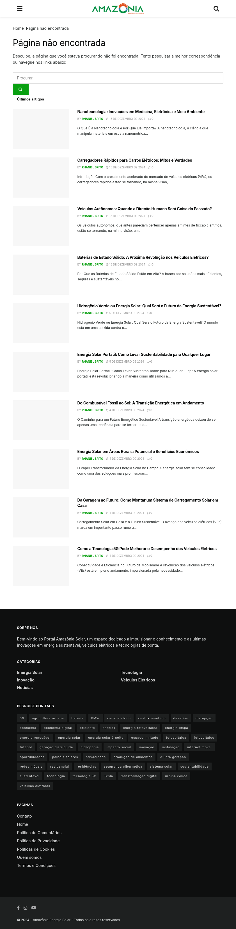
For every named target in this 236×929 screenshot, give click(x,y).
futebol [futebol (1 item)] (26, 747)
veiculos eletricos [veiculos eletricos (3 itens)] (35, 786)
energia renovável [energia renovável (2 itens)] (35, 738)
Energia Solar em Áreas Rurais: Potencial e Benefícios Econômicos (138, 451)
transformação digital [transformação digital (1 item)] (139, 776)
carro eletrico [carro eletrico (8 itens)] (118, 718)
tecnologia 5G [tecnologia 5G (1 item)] (85, 776)
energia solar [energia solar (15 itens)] (69, 738)
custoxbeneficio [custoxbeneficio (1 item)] (152, 718)
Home (18, 28)
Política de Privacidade (38, 840)
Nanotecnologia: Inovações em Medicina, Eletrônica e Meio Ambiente (141, 111)
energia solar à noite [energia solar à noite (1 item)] (105, 738)
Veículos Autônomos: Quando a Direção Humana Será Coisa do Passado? (144, 208)
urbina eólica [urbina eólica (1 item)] (176, 776)
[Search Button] (21, 89)
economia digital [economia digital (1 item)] (58, 728)
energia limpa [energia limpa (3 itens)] (176, 728)
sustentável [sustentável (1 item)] (30, 776)
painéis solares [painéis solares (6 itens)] (65, 757)
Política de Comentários (39, 832)
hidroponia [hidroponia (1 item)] (90, 747)
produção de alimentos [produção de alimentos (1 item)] (133, 757)
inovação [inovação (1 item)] (146, 747)
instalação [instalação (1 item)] (171, 747)
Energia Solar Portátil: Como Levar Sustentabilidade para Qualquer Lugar (144, 354)
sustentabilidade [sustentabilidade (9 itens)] (194, 766)
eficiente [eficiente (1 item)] (87, 728)
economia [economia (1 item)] (28, 728)
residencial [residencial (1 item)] (59, 766)
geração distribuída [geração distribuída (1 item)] (56, 747)
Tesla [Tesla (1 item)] (108, 776)
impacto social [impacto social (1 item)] (118, 747)
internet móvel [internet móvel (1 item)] (199, 747)
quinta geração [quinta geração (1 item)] (173, 757)
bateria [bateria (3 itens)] (78, 718)
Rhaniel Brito (92, 118)
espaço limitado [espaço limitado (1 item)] (144, 738)
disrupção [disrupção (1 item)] (204, 718)
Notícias (25, 687)
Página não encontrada (47, 28)
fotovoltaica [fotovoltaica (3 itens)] (176, 738)
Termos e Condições (36, 865)
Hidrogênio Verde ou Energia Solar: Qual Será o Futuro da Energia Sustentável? (149, 305)
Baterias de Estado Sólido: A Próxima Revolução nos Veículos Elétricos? (142, 257)
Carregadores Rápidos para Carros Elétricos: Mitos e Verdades (134, 160)
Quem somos (29, 857)
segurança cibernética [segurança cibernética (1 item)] (123, 766)
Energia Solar (29, 672)
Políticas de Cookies (36, 849)
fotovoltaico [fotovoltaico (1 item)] (204, 738)
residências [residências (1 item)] (86, 766)
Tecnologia (131, 672)
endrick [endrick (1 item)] (108, 728)
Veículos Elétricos (138, 680)
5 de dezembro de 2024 (125, 313)
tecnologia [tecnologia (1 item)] (56, 776)
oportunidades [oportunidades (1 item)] (32, 757)
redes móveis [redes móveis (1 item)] (31, 766)
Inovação (26, 680)
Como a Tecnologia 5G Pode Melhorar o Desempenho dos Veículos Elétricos (147, 548)
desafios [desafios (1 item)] (180, 718)
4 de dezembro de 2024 (125, 410)
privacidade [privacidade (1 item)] (96, 757)
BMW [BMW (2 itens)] (95, 718)
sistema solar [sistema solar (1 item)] (161, 766)
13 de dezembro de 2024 (125, 118)
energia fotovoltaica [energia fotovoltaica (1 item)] (140, 728)
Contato (24, 816)
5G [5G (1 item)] (22, 718)
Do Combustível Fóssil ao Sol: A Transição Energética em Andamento (140, 403)
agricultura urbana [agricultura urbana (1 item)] (48, 718)
